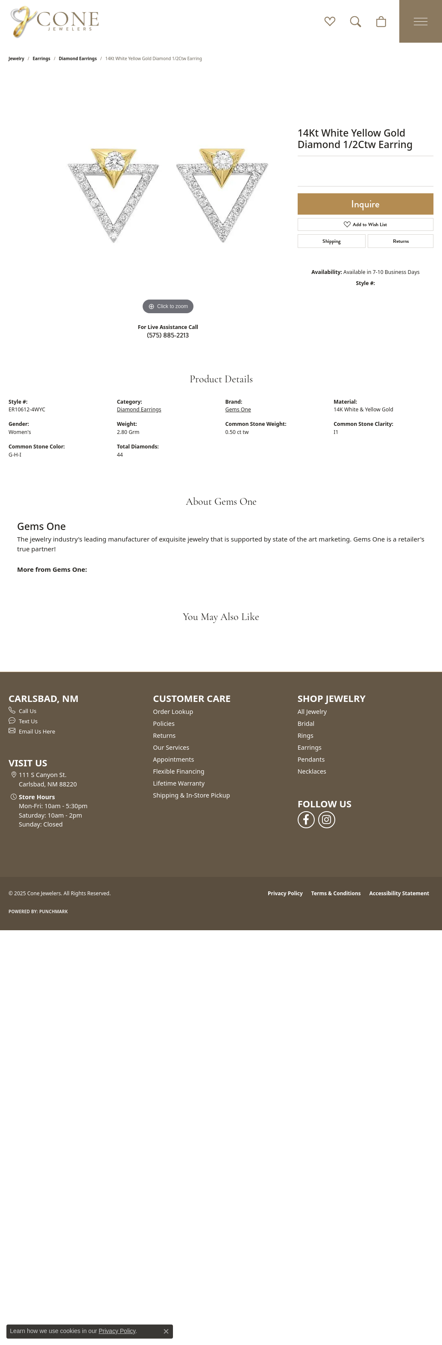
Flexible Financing (178, 771)
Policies (163, 723)
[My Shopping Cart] (381, 21)
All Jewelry (312, 711)
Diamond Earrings (78, 58)
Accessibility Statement (399, 893)
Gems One (238, 409)
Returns (401, 241)
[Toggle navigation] (420, 21)
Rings (305, 735)
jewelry (16, 58)
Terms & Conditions (336, 893)
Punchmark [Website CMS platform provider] (53, 911)
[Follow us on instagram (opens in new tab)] (326, 819)
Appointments (173, 759)
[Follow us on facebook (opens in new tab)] (306, 819)
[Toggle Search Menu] (355, 21)
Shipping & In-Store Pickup (191, 795)
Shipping (331, 241)
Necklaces (312, 771)
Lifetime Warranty (179, 783)
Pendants (311, 759)
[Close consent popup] (166, 1331)
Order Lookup (173, 711)
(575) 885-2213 (168, 335)
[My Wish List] (330, 21)
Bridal (306, 723)
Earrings (41, 58)
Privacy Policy (285, 893)
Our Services (171, 747)
